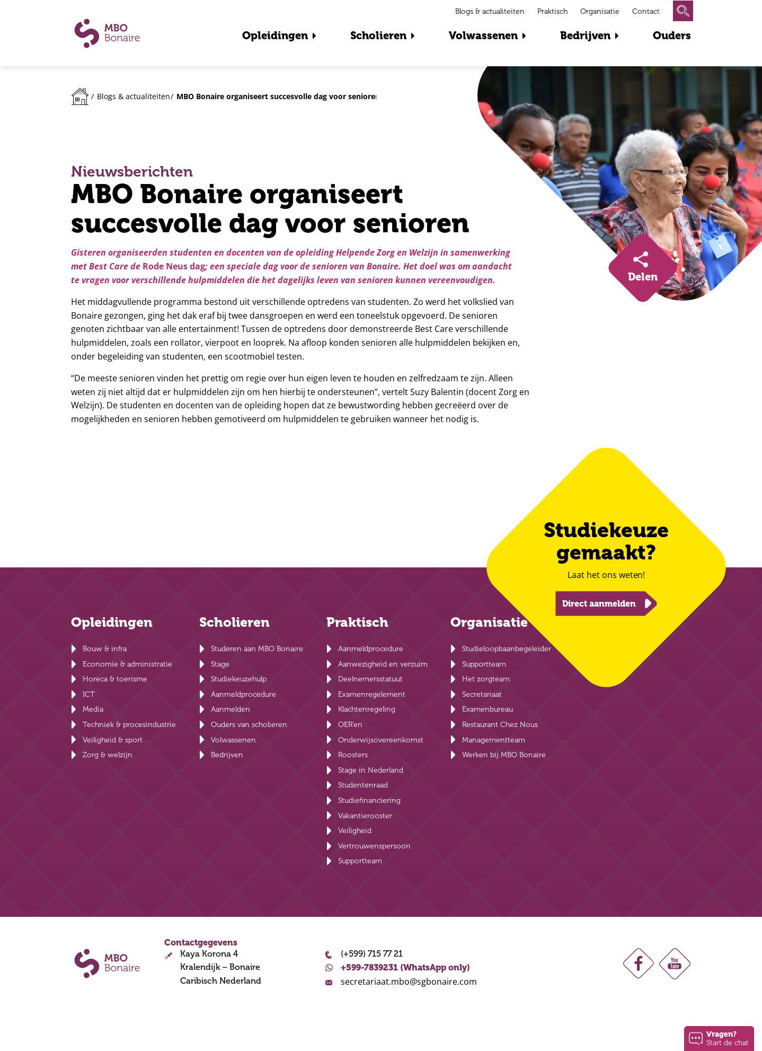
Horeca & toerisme (115, 679)
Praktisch (552, 11)
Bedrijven (585, 36)
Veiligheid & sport (113, 740)
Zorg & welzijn (107, 755)
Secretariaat (482, 694)
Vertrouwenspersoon (374, 846)
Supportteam (360, 861)
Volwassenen (483, 36)
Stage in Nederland (370, 770)
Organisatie (599, 11)
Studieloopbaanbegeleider (506, 649)
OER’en (350, 725)
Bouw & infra (105, 649)
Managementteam (493, 740)
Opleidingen (275, 36)
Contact (646, 11)
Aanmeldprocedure (243, 694)
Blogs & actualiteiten (490, 11)
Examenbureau (487, 709)
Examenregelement (371, 694)
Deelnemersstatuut (370, 679)
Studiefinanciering (369, 800)
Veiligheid (354, 831)
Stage (220, 664)
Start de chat (727, 1038)
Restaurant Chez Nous (500, 725)
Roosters (353, 755)
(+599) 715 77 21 (372, 954)
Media (93, 709)
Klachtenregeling (366, 709)
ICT (89, 694)
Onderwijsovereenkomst (380, 740)
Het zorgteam (486, 679)
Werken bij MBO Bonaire (504, 755)
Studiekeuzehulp (239, 679)
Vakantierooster (365, 816)
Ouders (672, 36)
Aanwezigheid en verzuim (383, 664)
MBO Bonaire (107, 33)
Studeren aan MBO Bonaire (257, 649)
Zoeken (683, 11)
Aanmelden (230, 709)
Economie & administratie (127, 664)
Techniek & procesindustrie (129, 725)
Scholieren (378, 36)
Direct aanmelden (599, 603)
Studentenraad (363, 785)
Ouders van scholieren (249, 725)
